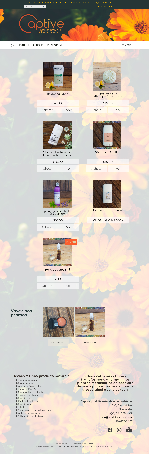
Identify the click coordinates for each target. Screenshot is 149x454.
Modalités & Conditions (29, 413)
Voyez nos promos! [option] (21, 313)
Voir (69, 110)
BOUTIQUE (24, 45)
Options (47, 286)
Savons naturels (25, 383)
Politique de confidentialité (31, 416)
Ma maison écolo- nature (29, 386)
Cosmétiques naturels (28, 380)
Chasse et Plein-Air (27, 389)
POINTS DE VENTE (57, 45)
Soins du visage (25, 404)
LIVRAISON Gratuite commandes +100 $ (47, 2)
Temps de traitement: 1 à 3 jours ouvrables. (93, 2)
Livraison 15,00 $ (106, 6)
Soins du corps (24, 398)
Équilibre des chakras (28, 395)
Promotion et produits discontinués (34, 410)
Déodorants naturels (27, 401)
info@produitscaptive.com (117, 417)
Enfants (21, 407)
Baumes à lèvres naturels (30, 392)
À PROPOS (38, 45)
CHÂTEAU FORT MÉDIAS (72, 446)
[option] (58, 326)
